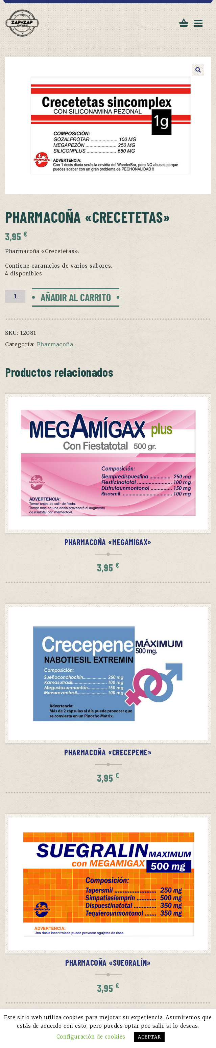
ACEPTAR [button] (149, 1037)
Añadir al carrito (76, 297)
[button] (198, 70)
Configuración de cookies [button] (90, 1036)
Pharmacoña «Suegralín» (108, 962)
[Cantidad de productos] (15, 296)
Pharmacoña (55, 344)
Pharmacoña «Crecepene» (107, 752)
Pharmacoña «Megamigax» (108, 542)
